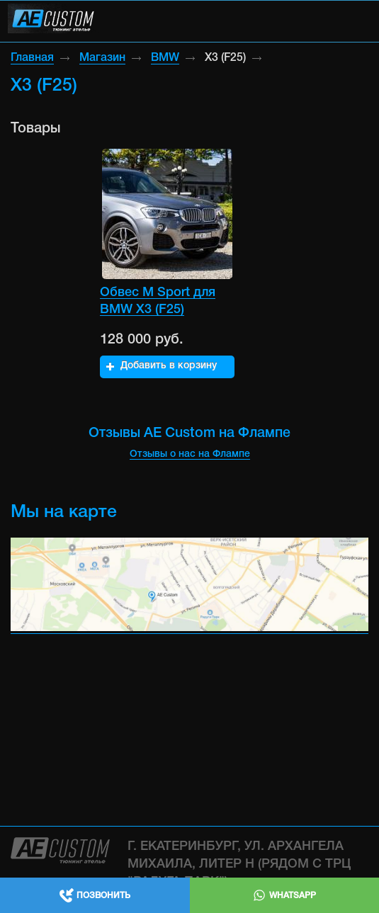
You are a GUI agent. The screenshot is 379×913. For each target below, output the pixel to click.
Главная (32, 58)
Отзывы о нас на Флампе (190, 454)
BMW (165, 58)
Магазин (102, 58)
